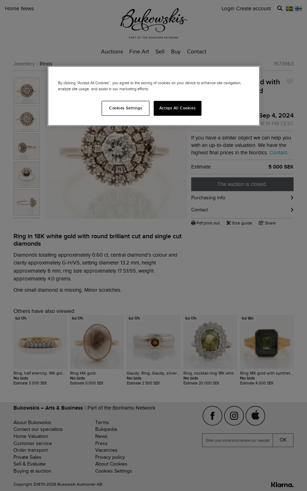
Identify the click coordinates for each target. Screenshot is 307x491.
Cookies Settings (125, 108)
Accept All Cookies (177, 108)
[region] (153, 96)
